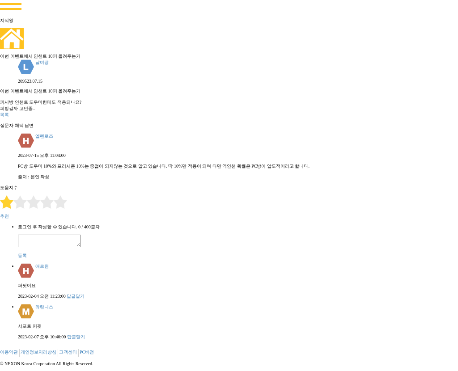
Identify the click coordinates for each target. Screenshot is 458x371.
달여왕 (42, 62)
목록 (4, 114)
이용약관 (9, 352)
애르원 (42, 266)
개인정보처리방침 (38, 352)
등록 (22, 255)
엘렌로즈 (44, 136)
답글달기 (76, 296)
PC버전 (87, 352)
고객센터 (68, 352)
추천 (4, 216)
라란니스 (44, 306)
